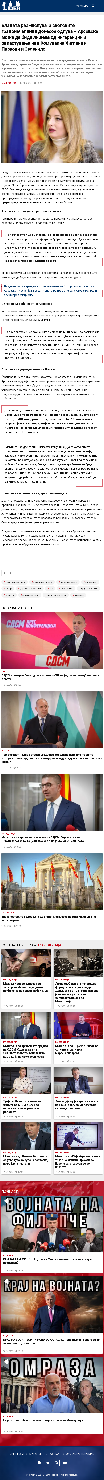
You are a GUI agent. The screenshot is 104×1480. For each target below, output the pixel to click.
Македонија (8, 82)
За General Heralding (80, 1454)
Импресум (17, 1454)
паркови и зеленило (15, 582)
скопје (9, 588)
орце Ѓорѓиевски (89, 588)
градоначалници (30, 595)
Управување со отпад (30, 588)
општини (10, 595)
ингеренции (91, 582)
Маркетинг (36, 1454)
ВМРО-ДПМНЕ (67, 588)
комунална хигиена (42, 582)
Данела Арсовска (69, 582)
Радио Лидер (11, 6)
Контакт (55, 1454)
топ (51, 588)
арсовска (79, 595)
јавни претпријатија (56, 595)
